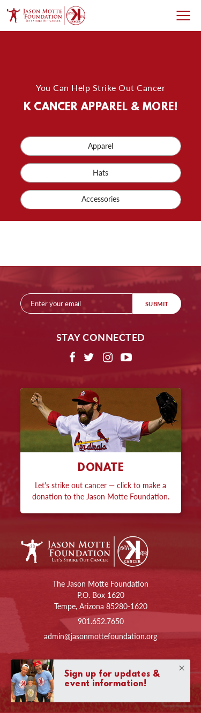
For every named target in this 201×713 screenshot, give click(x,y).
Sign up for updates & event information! (112, 679)
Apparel (100, 146)
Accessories (100, 199)
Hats (100, 173)
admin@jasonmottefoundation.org (100, 636)
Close (181, 668)
